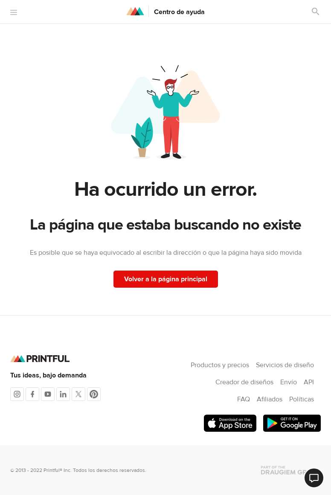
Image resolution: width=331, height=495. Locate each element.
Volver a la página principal (165, 279)
